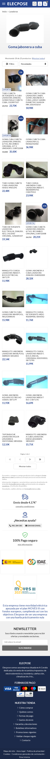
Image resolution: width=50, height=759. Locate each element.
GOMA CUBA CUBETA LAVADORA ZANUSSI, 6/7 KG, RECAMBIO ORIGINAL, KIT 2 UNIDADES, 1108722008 (12, 143)
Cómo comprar (26, 707)
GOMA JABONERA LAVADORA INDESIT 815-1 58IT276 (35, 397)
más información (25, 544)
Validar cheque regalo (26, 736)
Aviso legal (21, 751)
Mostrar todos (38, 58)
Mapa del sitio (9, 751)
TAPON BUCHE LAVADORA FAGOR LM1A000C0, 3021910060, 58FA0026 (12, 437)
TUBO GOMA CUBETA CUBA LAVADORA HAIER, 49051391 (12, 185)
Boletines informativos (26, 728)
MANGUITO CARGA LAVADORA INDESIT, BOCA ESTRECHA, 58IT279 (11, 273)
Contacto (26, 740)
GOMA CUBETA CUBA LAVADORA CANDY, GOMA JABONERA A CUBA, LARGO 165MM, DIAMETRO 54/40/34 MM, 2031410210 (36, 99)
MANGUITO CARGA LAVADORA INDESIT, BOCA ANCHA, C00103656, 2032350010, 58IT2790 (37, 355)
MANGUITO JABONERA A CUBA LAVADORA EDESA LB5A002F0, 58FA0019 (36, 437)
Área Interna (24, 757)
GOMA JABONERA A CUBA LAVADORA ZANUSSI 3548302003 (35, 272)
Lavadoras (5, 486)
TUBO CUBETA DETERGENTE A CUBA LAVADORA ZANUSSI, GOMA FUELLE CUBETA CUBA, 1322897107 (12, 97)
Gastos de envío (26, 720)
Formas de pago (26, 716)
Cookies (6, 754)
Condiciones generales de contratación (28, 754)
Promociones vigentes (26, 732)
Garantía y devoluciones (26, 724)
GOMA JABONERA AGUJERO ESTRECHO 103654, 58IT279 (11, 397)
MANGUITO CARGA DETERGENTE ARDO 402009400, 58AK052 (35, 314)
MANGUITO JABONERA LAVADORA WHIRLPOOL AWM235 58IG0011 (13, 353)
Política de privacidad (35, 751)
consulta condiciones (25, 506)
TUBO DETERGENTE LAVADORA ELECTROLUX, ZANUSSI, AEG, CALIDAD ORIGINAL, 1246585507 (12, 231)
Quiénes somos (26, 712)
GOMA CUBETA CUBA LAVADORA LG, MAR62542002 (35, 141)
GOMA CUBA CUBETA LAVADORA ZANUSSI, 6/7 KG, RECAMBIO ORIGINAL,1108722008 (36, 230)
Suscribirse (25, 648)
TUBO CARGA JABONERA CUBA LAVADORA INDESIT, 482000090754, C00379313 (35, 187)
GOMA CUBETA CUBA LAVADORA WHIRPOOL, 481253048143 (12, 314)
